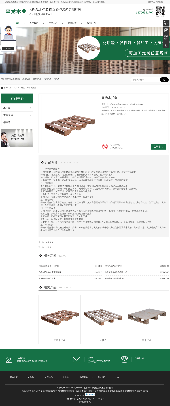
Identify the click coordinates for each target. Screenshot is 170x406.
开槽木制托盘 (142, 111)
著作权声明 (71, 399)
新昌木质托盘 (42, 2)
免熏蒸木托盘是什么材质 (49, 266)
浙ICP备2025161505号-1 (94, 399)
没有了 (49, 247)
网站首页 (14, 377)
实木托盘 (48, 79)
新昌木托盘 (131, 111)
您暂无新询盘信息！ (156, 2)
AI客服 (8, 48)
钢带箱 (6, 122)
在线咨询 (158, 146)
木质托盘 (16, 79)
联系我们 (91, 23)
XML (117, 377)
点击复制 (87, 388)
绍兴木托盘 (152, 111)
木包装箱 (8, 115)
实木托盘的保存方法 (47, 278)
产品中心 (53, 23)
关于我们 (34, 23)
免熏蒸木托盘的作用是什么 (116, 272)
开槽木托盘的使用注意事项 (50, 272)
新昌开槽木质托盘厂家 (117, 114)
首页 (15, 88)
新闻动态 (72, 23)
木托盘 (57, 79)
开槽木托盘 (37, 79)
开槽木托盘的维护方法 (114, 278)
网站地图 (101, 377)
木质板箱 (26, 79)
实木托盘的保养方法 (113, 266)
